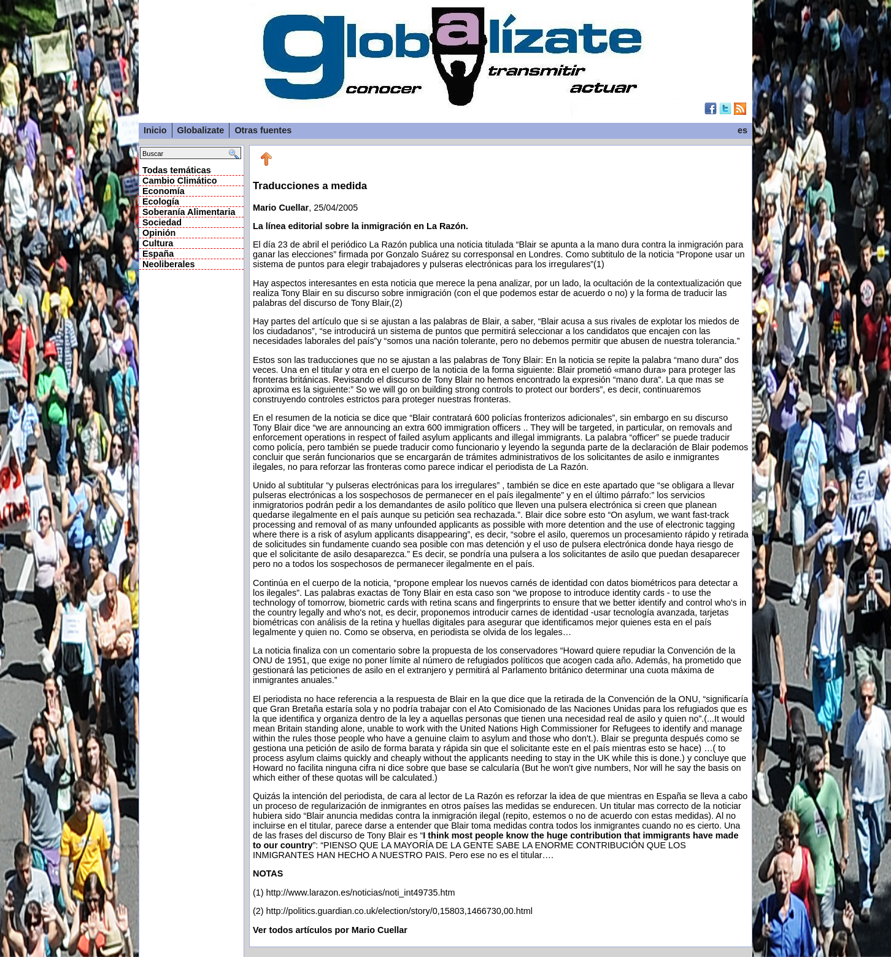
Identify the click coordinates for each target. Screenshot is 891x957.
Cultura (157, 243)
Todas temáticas (176, 170)
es (742, 130)
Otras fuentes (262, 130)
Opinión (159, 233)
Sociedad (162, 222)
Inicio (155, 130)
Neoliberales (168, 264)
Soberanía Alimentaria (188, 212)
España (158, 254)
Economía (163, 191)
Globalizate (201, 130)
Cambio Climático (179, 181)
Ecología (160, 201)
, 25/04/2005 (501, 548)
